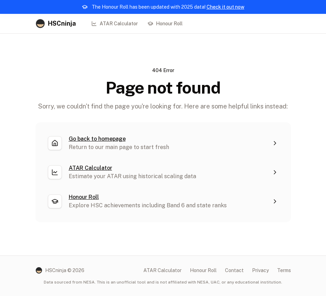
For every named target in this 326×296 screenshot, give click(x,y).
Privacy (260, 270)
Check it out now (225, 7)
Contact (234, 270)
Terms (284, 270)
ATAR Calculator (114, 23)
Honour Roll (165, 23)
